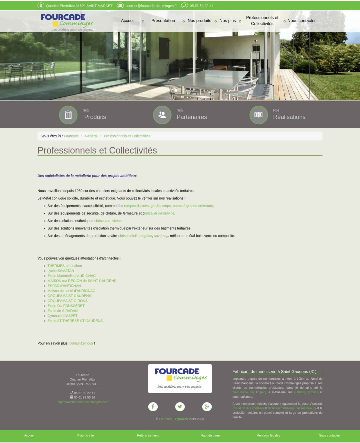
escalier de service (159, 213)
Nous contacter (329, 435)
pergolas (145, 236)
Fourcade (165, 418)
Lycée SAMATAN (61, 270)
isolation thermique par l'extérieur (291, 408)
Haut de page (210, 435)
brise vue (103, 220)
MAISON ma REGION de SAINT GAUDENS (82, 280)
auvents (160, 236)
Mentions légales (268, 435)
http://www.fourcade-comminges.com (82, 402)
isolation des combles (249, 408)
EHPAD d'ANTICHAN (64, 286)
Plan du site (86, 435)
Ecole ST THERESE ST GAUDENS (75, 320)
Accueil (29, 435)
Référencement (147, 435)
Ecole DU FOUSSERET (66, 306)
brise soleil (128, 236)
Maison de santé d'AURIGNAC (72, 290)
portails (313, 392)
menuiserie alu (243, 392)
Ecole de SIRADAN (63, 310)
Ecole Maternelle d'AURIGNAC (72, 276)
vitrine (117, 220)
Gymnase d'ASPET (63, 316)
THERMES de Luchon (65, 266)
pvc (262, 392)
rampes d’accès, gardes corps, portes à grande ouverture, (169, 206)
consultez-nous (81, 343)
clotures (299, 392)
